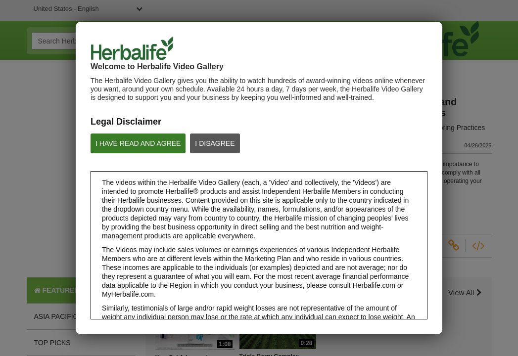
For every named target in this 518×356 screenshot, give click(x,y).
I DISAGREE (215, 143)
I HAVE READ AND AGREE (138, 143)
